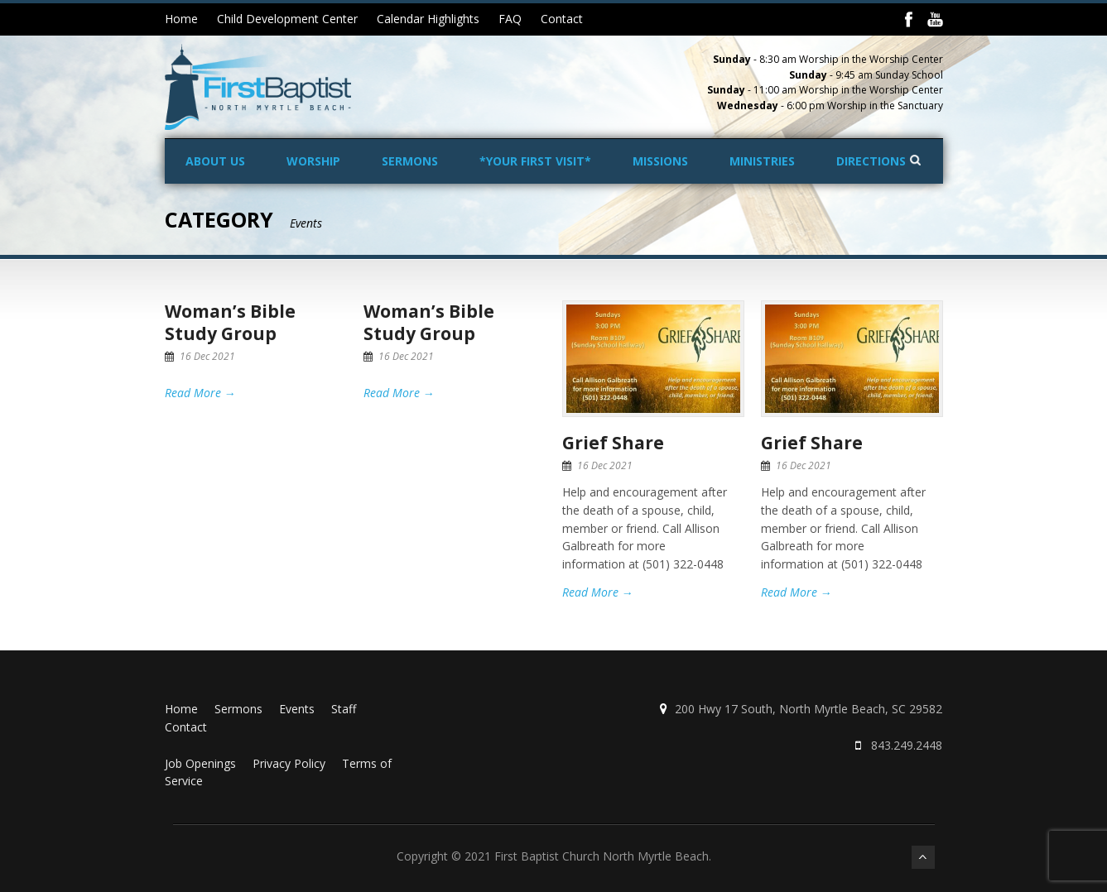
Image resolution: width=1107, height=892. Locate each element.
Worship (313, 161)
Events (297, 709)
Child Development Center (287, 18)
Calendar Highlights (428, 18)
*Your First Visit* (535, 161)
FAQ (510, 18)
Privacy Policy (289, 763)
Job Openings (200, 763)
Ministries (762, 161)
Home (181, 18)
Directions (871, 161)
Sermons (410, 161)
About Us (215, 161)
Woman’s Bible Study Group (230, 322)
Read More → (200, 392)
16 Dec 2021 (207, 356)
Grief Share (613, 442)
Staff (343, 709)
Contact (562, 18)
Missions (660, 161)
